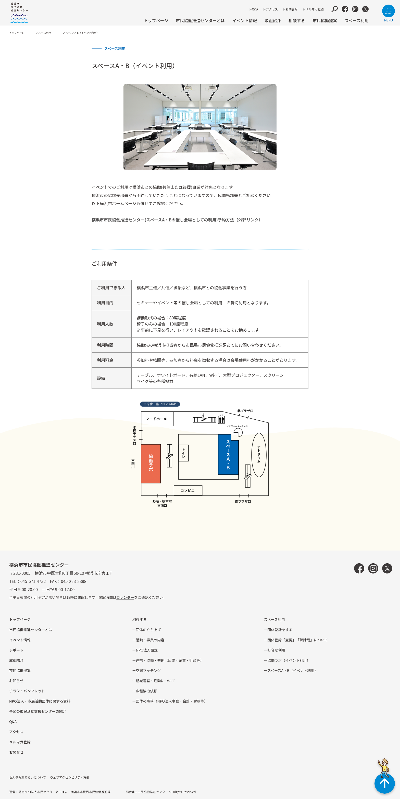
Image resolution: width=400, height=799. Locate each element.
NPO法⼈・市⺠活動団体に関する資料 (39, 701)
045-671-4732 (33, 581)
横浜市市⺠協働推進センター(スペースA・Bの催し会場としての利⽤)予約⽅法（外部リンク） (177, 220)
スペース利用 (357, 20)
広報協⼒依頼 (146, 690)
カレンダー (125, 597)
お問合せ (291, 9)
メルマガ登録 (314, 9)
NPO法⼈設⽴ (147, 650)
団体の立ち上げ (148, 629)
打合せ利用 (276, 650)
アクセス (272, 9)
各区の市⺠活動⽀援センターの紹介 (37, 711)
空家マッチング (148, 670)
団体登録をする (279, 629)
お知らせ (16, 680)
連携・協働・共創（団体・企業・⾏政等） (170, 660)
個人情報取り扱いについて (27, 777)
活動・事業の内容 (150, 639)
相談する (297, 20)
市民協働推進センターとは (200, 20)
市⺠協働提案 (324, 20)
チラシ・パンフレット (27, 690)
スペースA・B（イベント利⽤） (292, 670)
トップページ (156, 20)
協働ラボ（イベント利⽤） (288, 660)
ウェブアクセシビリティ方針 (70, 777)
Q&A (255, 9)
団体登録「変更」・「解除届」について (297, 639)
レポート (16, 650)
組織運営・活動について (155, 680)
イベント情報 (244, 20)
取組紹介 (273, 20)
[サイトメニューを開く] (388, 13)
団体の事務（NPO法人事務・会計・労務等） (172, 701)
